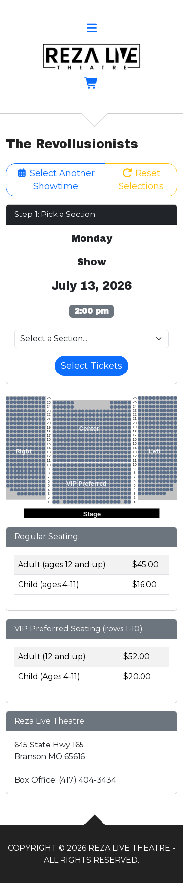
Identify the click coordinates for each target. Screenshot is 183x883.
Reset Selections (141, 180)
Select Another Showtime (56, 180)
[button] (91, 29)
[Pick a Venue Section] (91, 339)
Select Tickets (91, 365)
